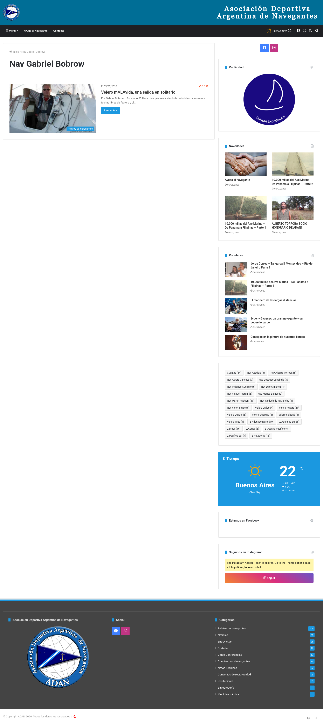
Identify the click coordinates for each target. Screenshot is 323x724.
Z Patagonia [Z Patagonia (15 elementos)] (261, 435)
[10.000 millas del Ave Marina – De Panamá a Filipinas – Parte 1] (245, 208)
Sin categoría (226, 687)
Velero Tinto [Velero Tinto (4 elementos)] (235, 421)
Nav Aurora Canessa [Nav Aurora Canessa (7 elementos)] (240, 379)
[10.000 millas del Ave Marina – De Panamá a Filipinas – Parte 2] (293, 164)
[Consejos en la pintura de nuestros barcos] (236, 342)
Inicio (14, 51)
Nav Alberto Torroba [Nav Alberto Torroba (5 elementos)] (283, 372)
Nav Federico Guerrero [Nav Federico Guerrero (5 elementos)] (241, 386)
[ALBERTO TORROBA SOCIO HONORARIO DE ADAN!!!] (293, 208)
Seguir (269, 578)
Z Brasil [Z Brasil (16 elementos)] (233, 428)
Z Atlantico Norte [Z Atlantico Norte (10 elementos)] (262, 421)
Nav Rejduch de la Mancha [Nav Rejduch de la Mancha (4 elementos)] (276, 400)
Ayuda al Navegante (36, 30)
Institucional (225, 681)
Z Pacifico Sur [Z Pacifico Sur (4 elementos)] (236, 435)
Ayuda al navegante (237, 179)
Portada (223, 648)
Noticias (223, 635)
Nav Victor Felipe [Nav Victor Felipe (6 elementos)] (238, 407)
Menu (11, 30)
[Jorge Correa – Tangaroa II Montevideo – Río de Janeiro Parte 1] (236, 269)
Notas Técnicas (227, 667)
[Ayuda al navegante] (245, 164)
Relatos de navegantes (232, 628)
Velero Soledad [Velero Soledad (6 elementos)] (289, 414)
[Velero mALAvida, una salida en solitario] (52, 108)
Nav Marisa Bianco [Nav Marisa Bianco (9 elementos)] (270, 393)
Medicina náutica (228, 694)
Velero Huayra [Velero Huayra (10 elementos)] (289, 407)
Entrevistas (225, 641)
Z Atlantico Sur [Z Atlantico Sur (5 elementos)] (289, 421)
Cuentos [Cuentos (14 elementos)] (234, 372)
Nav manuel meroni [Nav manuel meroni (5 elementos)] (239, 393)
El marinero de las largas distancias (273, 300)
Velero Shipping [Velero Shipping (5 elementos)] (262, 414)
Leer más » (110, 110)
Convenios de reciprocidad (234, 674)
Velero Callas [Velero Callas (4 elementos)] (264, 407)
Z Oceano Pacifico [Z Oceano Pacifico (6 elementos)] (277, 428)
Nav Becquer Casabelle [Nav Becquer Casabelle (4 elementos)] (273, 379)
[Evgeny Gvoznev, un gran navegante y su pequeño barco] (236, 324)
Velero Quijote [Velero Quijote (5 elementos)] (236, 414)
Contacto (58, 30)
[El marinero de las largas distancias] (236, 306)
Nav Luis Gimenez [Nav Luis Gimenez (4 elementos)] (273, 386)
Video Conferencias (230, 654)
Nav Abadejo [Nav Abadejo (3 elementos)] (256, 372)
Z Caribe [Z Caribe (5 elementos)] (252, 428)
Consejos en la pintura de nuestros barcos (277, 336)
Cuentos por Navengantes (234, 661)
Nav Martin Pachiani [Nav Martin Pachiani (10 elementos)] (240, 400)
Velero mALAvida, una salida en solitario (138, 92)
